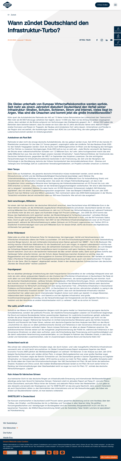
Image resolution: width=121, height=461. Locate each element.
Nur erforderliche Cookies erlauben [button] (83, 457)
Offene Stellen (100, 5)
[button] (10, 452)
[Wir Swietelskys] (7, 5)
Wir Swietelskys (10, 423)
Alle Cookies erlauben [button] (108, 457)
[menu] (115, 5)
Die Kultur (7, 433)
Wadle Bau (8, 437)
